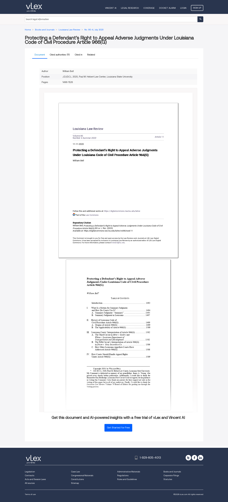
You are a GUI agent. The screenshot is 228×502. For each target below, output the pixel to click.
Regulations (122, 475)
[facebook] (194, 457)
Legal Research (130, 8)
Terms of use (30, 494)
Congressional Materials (82, 475)
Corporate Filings (171, 475)
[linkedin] (200, 457)
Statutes (167, 479)
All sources (30, 483)
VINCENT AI (110, 8)
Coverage (149, 8)
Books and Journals (172, 472)
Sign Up (197, 8)
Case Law (75, 472)
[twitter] (188, 457)
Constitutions (77, 479)
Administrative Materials (128, 472)
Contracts (29, 475)
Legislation (30, 472)
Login (183, 8)
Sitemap (75, 483)
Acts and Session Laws (35, 479)
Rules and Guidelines (127, 479)
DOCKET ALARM (167, 8)
